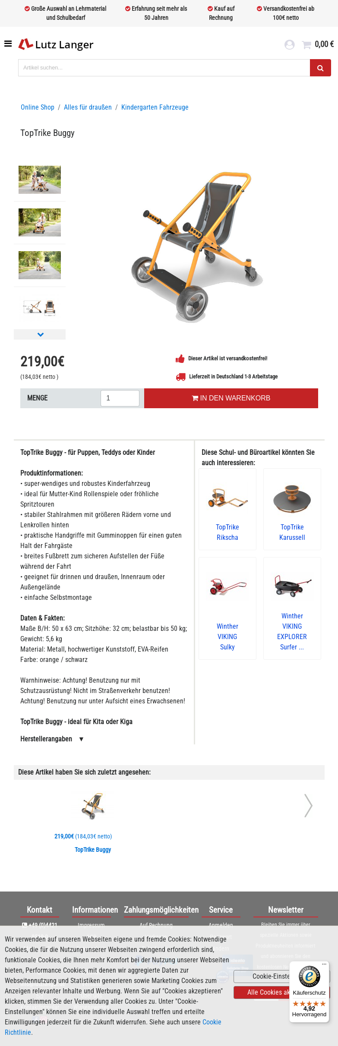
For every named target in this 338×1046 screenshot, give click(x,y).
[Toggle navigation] (8, 43)
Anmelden (220, 925)
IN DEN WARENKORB (231, 398)
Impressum (91, 925)
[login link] (289, 45)
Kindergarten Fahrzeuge (155, 107)
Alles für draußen (88, 107)
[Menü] (324, 966)
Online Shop (37, 107)
